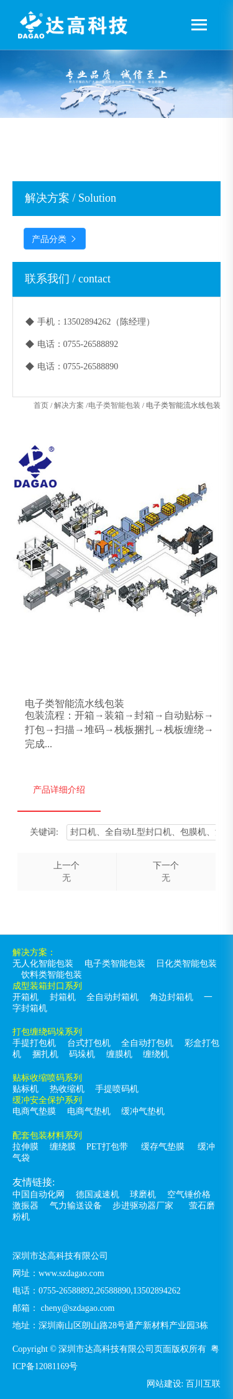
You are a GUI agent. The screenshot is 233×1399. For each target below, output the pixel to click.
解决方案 (69, 405)
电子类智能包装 (114, 405)
